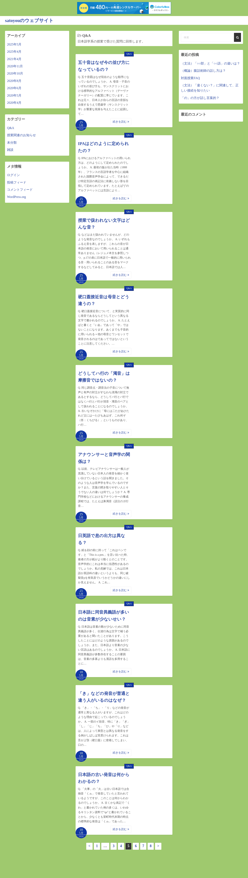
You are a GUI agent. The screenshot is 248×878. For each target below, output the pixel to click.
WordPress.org (16, 197)
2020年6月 (14, 88)
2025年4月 (14, 51)
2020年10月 (15, 73)
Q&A (129, 53)
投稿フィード (16, 182)
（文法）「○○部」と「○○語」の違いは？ (210, 63)
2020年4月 (14, 102)
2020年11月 (15, 66)
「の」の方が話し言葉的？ (200, 97)
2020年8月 (14, 80)
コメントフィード (20, 189)
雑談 (10, 149)
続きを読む (121, 121)
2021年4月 (14, 58)
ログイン (13, 175)
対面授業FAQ (190, 78)
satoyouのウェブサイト (30, 20)
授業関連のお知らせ (21, 135)
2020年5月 (14, 95)
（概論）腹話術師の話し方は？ (203, 70)
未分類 (12, 142)
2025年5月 (14, 44)
